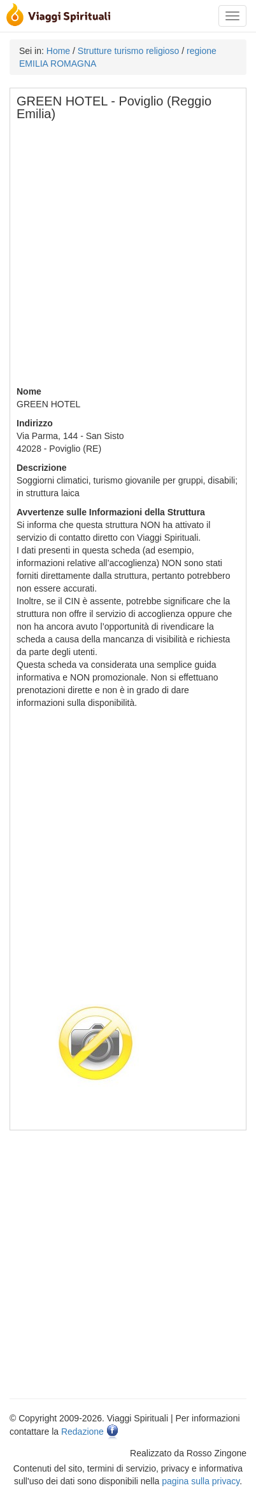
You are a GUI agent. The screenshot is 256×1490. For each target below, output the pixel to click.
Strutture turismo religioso (129, 51)
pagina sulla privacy (200, 1481)
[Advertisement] (128, 257)
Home (58, 51)
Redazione (82, 1431)
